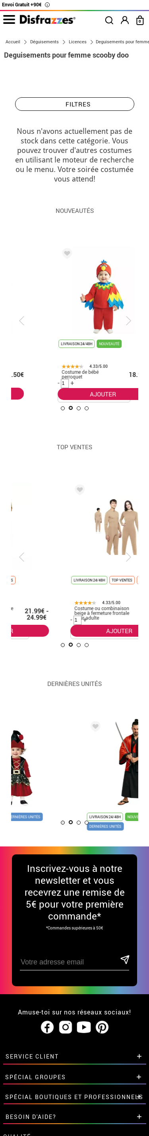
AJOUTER (62, 394)
